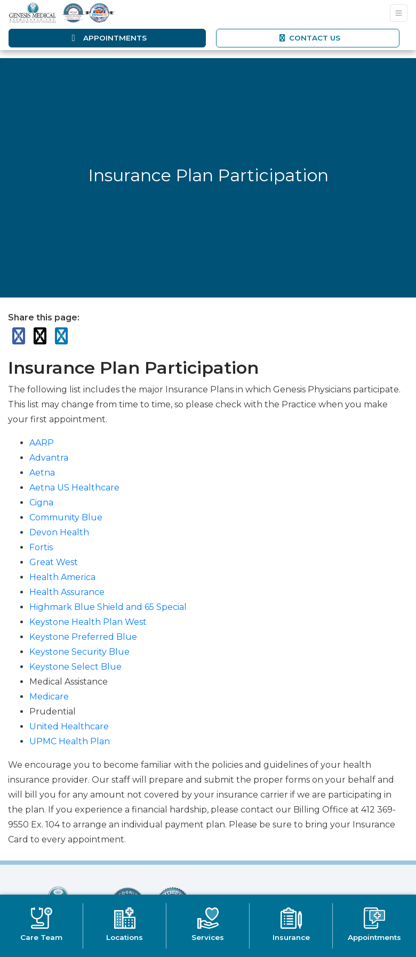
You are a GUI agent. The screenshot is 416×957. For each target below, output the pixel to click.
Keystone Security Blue (79, 652)
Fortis (41, 547)
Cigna (41, 502)
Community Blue (65, 517)
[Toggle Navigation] (398, 13)
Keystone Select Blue (75, 667)
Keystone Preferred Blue (83, 637)
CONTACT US (309, 38)
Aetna (42, 473)
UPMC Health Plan (69, 741)
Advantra (48, 458)
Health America (62, 577)
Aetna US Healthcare (74, 487)
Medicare (49, 696)
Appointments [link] (107, 38)
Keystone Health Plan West (88, 622)
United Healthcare (69, 726)
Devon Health (59, 532)
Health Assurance (67, 592)
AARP (41, 443)
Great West (53, 562)
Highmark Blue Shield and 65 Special (108, 607)
